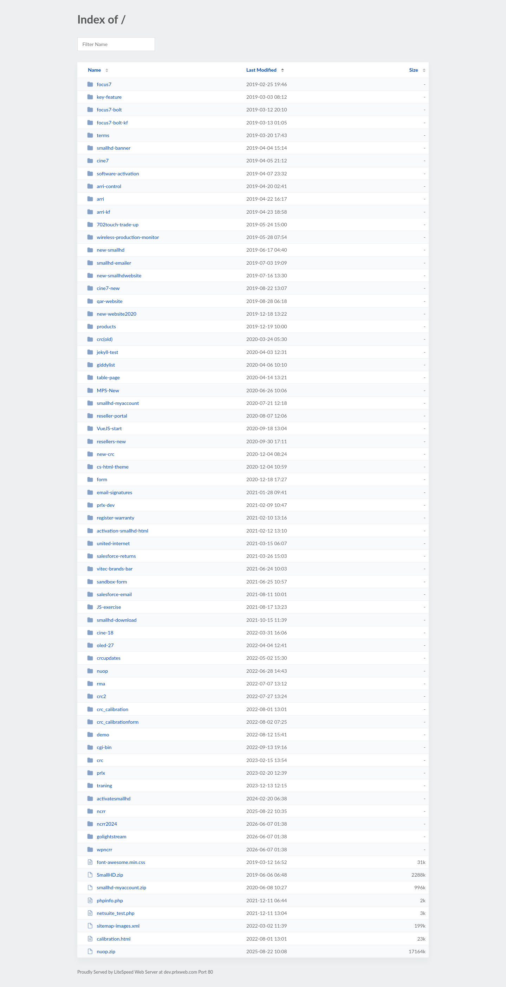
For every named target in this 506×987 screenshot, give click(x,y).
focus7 (99, 84)
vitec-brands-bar (109, 569)
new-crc (100, 454)
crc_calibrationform (112, 722)
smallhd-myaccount (113, 403)
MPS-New (103, 390)
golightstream (106, 836)
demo (98, 734)
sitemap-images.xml (113, 926)
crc (95, 760)
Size (413, 70)
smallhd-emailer (109, 263)
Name (94, 70)
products (101, 326)
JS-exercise (104, 607)
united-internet (108, 543)
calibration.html (108, 939)
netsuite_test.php (111, 913)
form (97, 479)
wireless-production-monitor (123, 237)
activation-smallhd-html (117, 531)
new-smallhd (105, 250)
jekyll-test (102, 352)
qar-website (105, 301)
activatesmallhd (108, 798)
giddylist (101, 365)
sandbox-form (107, 582)
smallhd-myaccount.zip (116, 887)
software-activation (113, 173)
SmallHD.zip (105, 875)
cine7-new (103, 288)
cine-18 (100, 633)
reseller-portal (107, 416)
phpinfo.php (105, 900)
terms (98, 135)
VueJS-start (104, 428)
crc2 (96, 696)
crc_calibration (107, 709)
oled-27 (100, 645)
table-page (103, 377)
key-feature (104, 97)
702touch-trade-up (112, 224)
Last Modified (261, 70)
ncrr (96, 811)
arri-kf (98, 212)
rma (96, 683)
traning (99, 785)
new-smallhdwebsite (114, 275)
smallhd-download (112, 620)
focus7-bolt (104, 109)
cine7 (98, 160)
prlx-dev (101, 505)
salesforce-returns (111, 556)
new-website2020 (111, 314)
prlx (96, 773)
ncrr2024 (102, 824)
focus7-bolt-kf (107, 122)
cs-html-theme (108, 467)
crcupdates (104, 658)
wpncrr (99, 849)
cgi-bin (99, 747)
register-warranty (110, 518)
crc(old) (99, 339)
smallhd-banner (108, 148)
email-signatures (109, 492)
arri (95, 199)
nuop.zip (101, 951)
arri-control (104, 186)
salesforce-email (109, 594)
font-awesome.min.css (116, 862)
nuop (97, 671)
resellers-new (106, 441)
